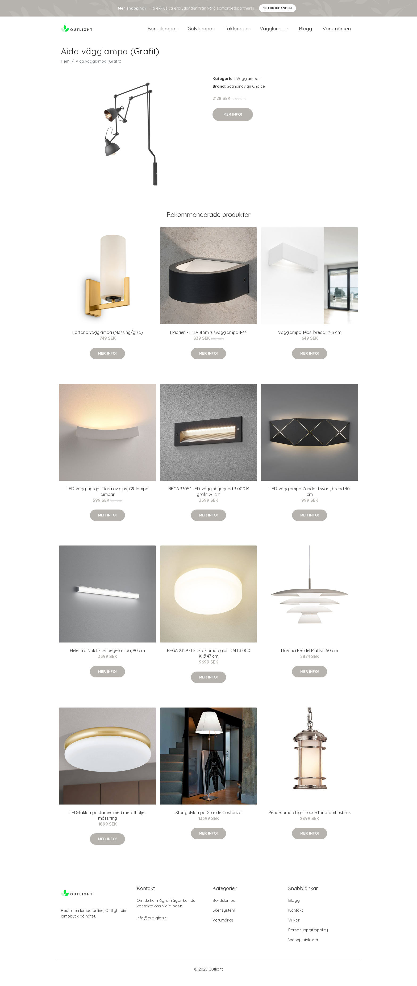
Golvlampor (201, 32)
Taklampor (237, 32)
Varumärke (222, 927)
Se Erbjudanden (277, 8)
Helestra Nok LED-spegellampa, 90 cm (107, 658)
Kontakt (295, 917)
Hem (65, 68)
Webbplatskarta (303, 947)
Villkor (294, 927)
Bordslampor (162, 32)
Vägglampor (274, 32)
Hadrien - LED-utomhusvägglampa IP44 (208, 340)
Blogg (305, 32)
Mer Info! (232, 121)
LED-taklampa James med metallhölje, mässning (107, 822)
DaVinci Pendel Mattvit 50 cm (309, 658)
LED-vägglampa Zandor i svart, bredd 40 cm (310, 499)
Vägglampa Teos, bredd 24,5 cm (309, 340)
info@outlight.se (152, 925)
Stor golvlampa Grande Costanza (208, 820)
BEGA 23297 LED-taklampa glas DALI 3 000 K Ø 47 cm (208, 661)
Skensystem (223, 917)
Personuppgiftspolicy (308, 937)
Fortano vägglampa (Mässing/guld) (107, 340)
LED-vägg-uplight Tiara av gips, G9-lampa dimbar (107, 499)
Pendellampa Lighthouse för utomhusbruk (310, 820)
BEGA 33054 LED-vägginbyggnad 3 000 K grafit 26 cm (208, 499)
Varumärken (337, 32)
